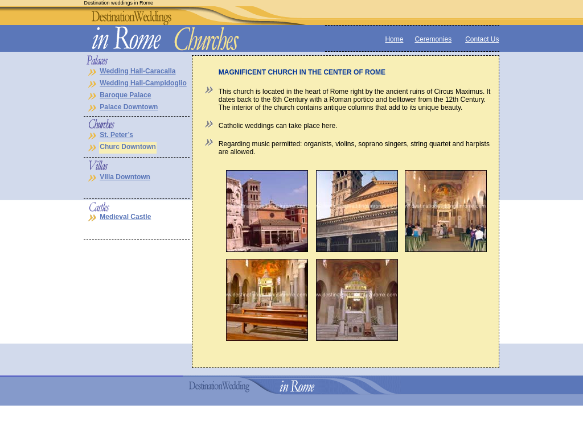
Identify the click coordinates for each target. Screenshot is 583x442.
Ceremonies (432, 39)
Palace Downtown (129, 107)
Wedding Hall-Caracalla (137, 71)
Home (394, 39)
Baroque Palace (125, 95)
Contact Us (482, 39)
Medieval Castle (125, 217)
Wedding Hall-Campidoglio (143, 83)
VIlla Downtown (125, 177)
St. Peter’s (116, 135)
